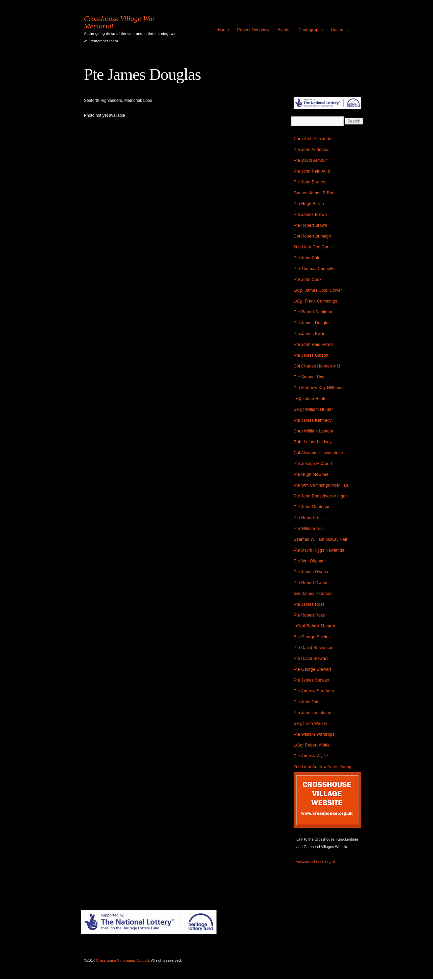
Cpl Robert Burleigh (312, 236)
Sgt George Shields (312, 637)
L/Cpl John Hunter (311, 398)
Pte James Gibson (311, 355)
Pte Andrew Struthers (314, 691)
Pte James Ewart (310, 333)
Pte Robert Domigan (313, 312)
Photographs (311, 29)
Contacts (339, 29)
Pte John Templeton (312, 712)
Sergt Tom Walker (310, 723)
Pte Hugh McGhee (311, 474)
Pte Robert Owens (311, 582)
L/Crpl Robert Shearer (315, 626)
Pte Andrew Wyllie (311, 756)
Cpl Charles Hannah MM (317, 366)
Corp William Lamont (313, 431)
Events (284, 29)
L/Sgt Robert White (312, 745)
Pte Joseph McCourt (313, 463)
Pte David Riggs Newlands (319, 550)
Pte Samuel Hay (309, 377)
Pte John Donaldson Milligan (321, 496)
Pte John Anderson (312, 149)
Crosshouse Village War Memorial (119, 22)
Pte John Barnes (309, 182)
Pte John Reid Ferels (314, 344)
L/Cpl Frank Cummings (315, 301)
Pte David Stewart (311, 658)
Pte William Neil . (310, 528)
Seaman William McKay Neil (320, 539)
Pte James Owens (311, 572)
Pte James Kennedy (313, 420)
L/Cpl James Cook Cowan (318, 290)
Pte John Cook (308, 279)
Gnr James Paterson (313, 593)
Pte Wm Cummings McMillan (321, 485)
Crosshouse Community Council (122, 960)
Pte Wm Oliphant (310, 561)
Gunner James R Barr (314, 193)
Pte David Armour (310, 160)
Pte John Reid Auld (312, 171)
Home (223, 29)
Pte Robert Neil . (309, 517)
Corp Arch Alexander (313, 138)
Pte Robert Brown (310, 225)
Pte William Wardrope (314, 734)
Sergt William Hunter (313, 409)
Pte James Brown (310, 214)
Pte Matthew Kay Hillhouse (319, 387)
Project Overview (253, 29)
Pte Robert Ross (309, 615)
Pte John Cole (307, 257)
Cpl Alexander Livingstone (318, 452)
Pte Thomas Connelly (314, 268)
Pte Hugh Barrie (309, 203)
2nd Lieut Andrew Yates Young (322, 766)
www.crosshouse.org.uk (316, 862)
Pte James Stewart (311, 680)
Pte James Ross (309, 604)
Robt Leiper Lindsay (313, 442)
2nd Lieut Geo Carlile (314, 247)
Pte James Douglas (312, 322)
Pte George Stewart (312, 669)
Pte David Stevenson (314, 647)
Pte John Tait (306, 701)
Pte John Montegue (312, 507)
